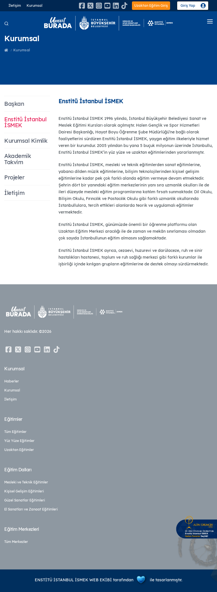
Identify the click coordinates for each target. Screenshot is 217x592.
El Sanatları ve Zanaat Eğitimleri (31, 509)
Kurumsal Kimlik (25, 140)
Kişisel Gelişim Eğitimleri (24, 491)
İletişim (14, 5)
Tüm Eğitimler (15, 432)
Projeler (14, 177)
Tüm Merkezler (16, 542)
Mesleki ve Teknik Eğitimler (26, 482)
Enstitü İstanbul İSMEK (25, 122)
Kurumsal (34, 5)
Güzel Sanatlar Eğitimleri (24, 500)
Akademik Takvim (17, 159)
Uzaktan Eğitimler (19, 450)
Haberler (11, 381)
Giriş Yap (188, 5)
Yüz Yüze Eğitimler (19, 441)
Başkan (14, 103)
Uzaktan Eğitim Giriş (151, 5)
